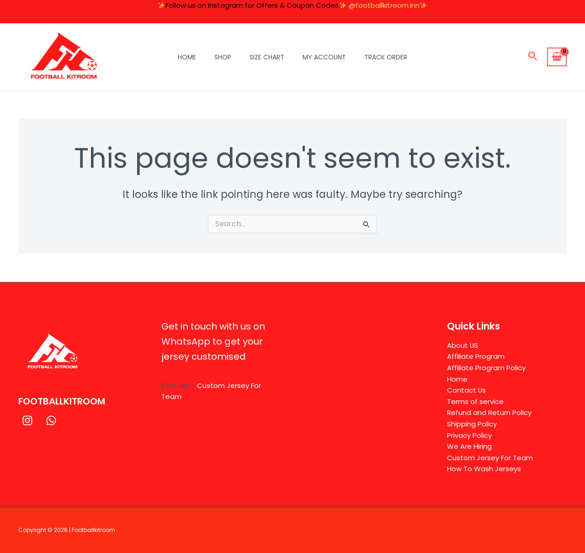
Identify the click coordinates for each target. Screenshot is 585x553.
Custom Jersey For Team (490, 458)
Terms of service (475, 401)
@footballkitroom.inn (384, 5)
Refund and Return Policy (489, 412)
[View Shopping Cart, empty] (557, 57)
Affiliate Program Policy (486, 367)
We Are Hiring (469, 446)
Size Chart (267, 57)
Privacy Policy (469, 435)
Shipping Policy (472, 423)
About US (463, 344)
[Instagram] (27, 420)
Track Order (385, 57)
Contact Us (466, 389)
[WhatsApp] (51, 420)
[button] (533, 57)
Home (187, 57)
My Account (324, 57)
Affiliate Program (476, 356)
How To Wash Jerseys (484, 468)
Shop (222, 57)
